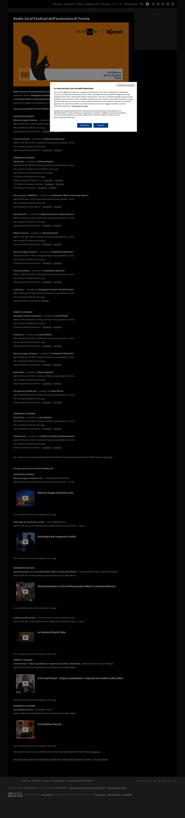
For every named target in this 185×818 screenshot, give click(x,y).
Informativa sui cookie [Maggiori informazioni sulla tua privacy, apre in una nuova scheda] (80, 106)
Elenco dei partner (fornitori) (64, 117)
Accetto (101, 125)
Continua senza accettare (125, 85)
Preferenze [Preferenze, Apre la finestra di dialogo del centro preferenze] (84, 125)
